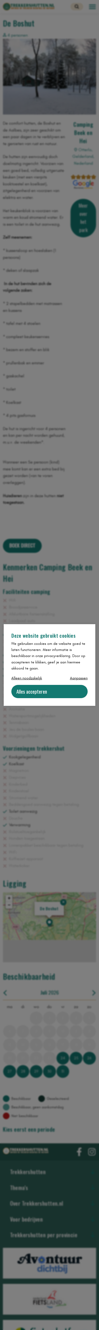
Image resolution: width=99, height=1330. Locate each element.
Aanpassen (79, 678)
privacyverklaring (57, 656)
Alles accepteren (31, 691)
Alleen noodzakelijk (26, 678)
